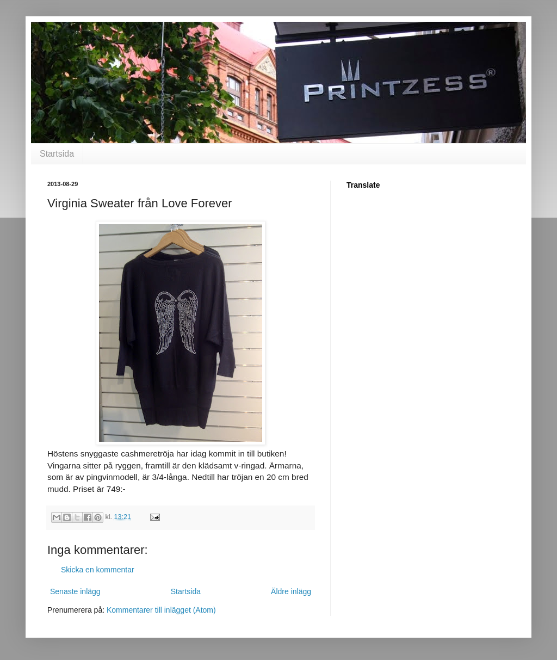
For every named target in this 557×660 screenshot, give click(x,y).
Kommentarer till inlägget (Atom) (161, 610)
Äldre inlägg (291, 591)
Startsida (57, 153)
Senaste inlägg (75, 591)
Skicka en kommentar (97, 569)
